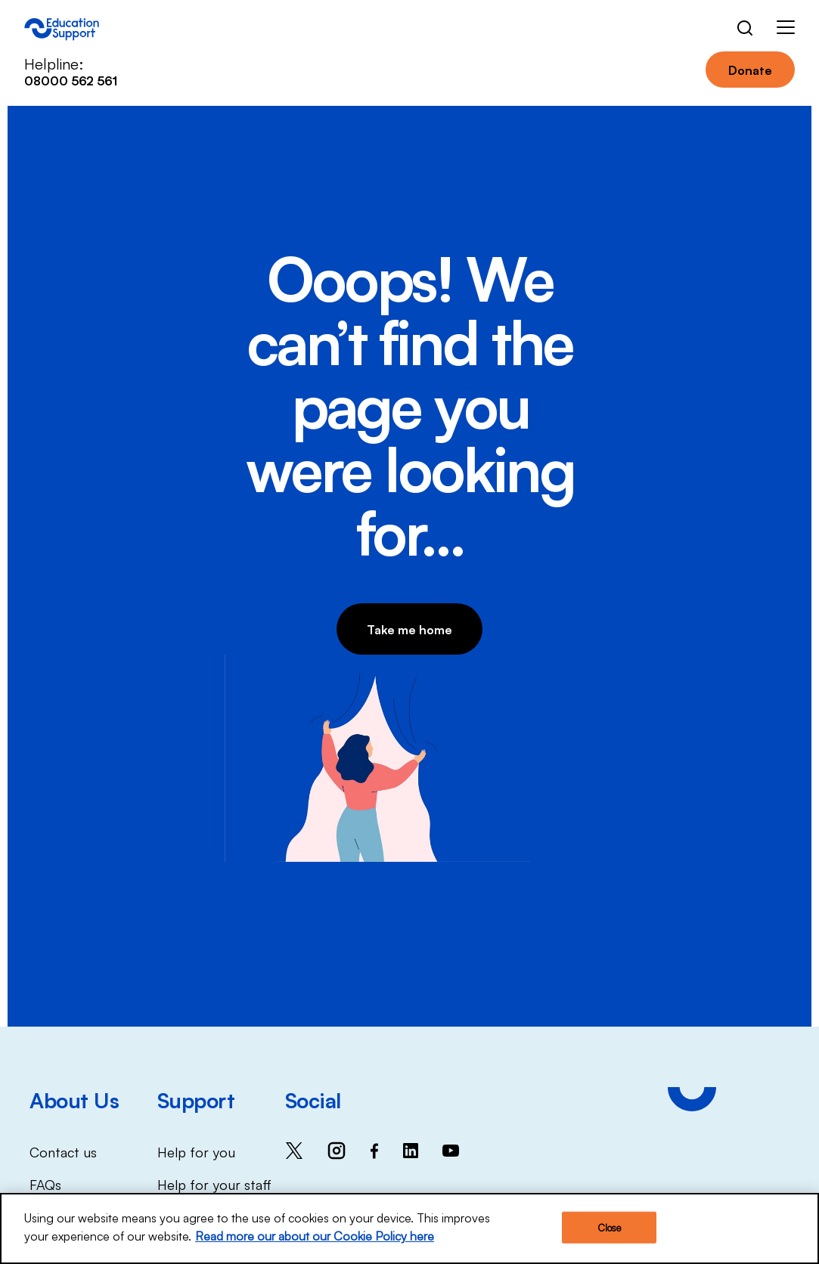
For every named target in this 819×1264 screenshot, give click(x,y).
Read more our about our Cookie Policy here (314, 1238)
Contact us (63, 1151)
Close (609, 1229)
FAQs (45, 1184)
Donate (750, 69)
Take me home (409, 629)
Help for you (196, 1151)
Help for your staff (214, 1184)
